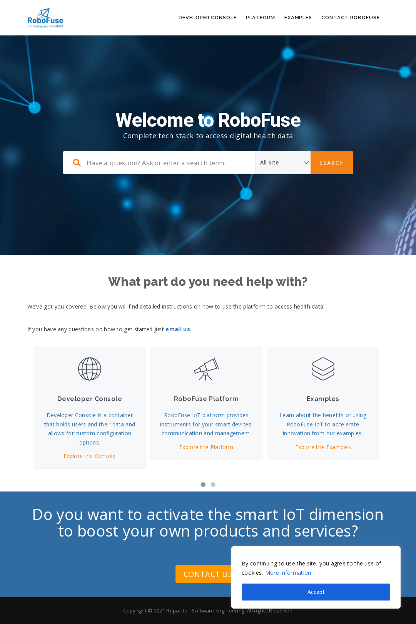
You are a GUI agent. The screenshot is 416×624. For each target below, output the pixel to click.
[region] (316, 577)
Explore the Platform (206, 446)
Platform (260, 17)
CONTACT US (208, 574)
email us (177, 329)
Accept (316, 591)
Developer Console (207, 17)
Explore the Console (89, 456)
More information (288, 572)
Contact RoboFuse (350, 17)
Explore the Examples (323, 446)
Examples (298, 17)
